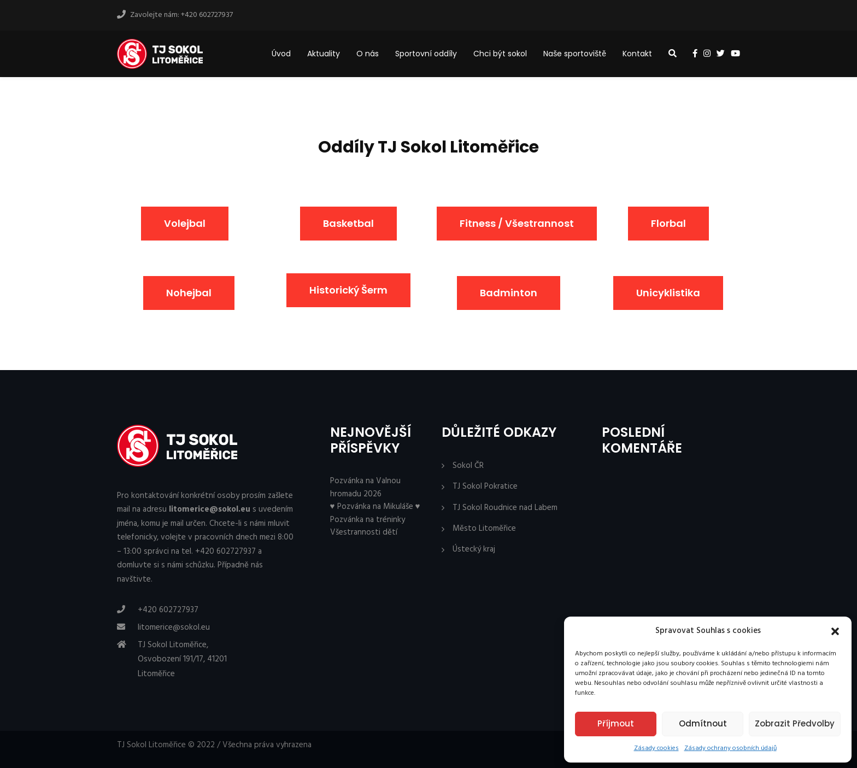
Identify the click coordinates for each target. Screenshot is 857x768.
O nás (367, 53)
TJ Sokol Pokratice (485, 486)
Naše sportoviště (574, 53)
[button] (835, 631)
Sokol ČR (468, 466)
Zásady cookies (656, 748)
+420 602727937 (168, 610)
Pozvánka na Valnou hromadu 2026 (365, 487)
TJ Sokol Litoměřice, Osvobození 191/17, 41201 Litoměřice (182, 659)
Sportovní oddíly (426, 53)
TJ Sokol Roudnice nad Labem (505, 508)
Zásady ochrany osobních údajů (730, 748)
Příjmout (615, 723)
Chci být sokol (500, 53)
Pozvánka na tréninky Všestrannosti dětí (367, 526)
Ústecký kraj (474, 549)
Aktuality (323, 53)
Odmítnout (703, 723)
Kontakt (637, 53)
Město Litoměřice (484, 529)
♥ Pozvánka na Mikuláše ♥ (375, 506)
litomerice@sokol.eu (174, 627)
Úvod (281, 53)
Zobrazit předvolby (795, 723)
